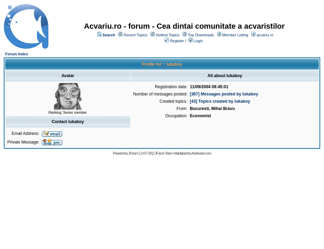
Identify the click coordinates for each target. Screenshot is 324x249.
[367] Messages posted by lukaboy (224, 94)
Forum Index (16, 54)
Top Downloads (201, 35)
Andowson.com (201, 153)
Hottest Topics (167, 35)
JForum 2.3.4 (136, 153)
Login (198, 41)
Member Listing (235, 35)
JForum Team (163, 153)
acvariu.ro (265, 35)
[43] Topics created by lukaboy (220, 101)
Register (177, 41)
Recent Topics (135, 35)
